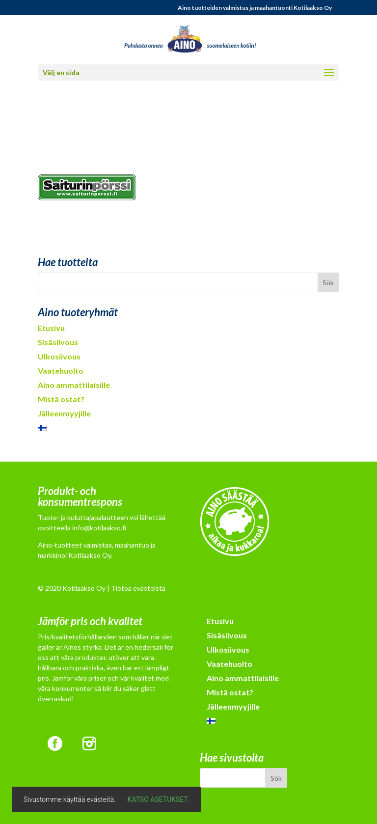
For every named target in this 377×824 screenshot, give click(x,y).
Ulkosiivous (59, 356)
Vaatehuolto (60, 370)
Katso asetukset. (158, 799)
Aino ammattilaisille (74, 384)
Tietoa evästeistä (138, 588)
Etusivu (51, 327)
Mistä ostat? (61, 399)
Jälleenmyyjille (64, 413)
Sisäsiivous (58, 342)
